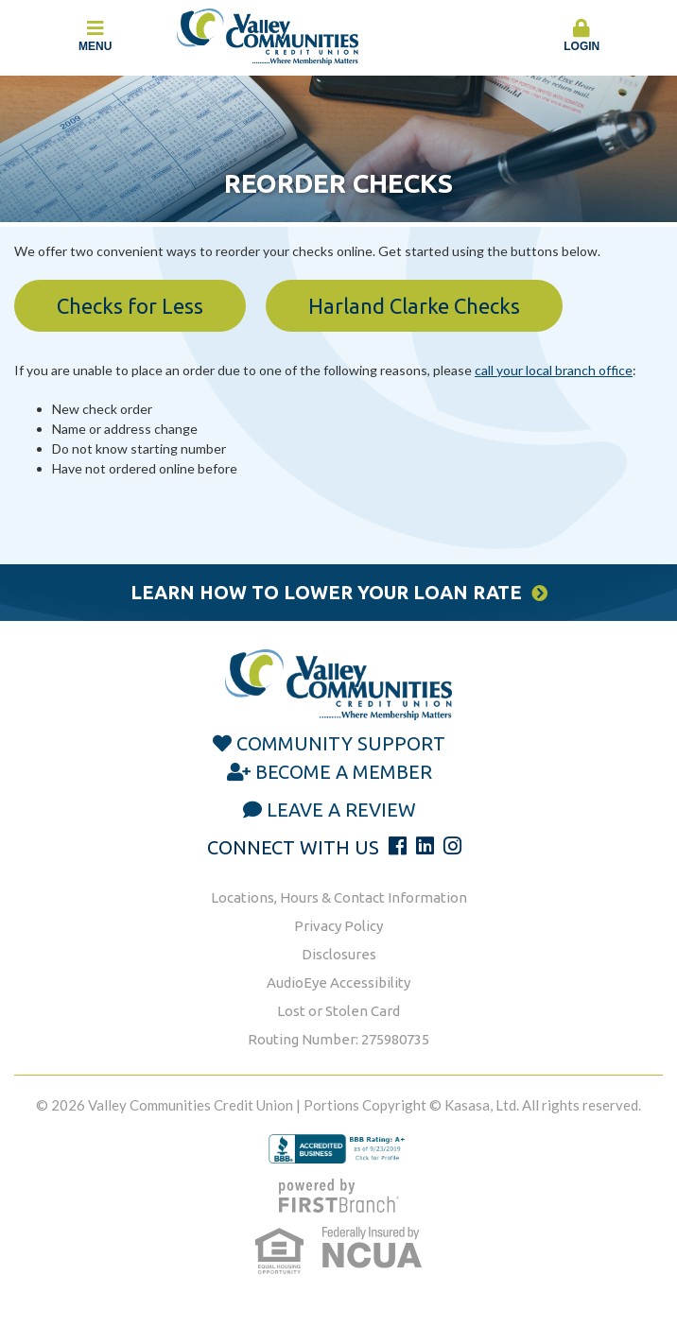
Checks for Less (130, 306)
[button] (582, 37)
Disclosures (339, 954)
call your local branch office (554, 370)
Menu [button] (95, 36)
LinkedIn (425, 846)
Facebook (398, 846)
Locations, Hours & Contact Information (339, 897)
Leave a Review (341, 809)
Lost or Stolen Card (338, 1011)
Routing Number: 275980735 (338, 1039)
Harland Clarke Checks (414, 306)
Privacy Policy (338, 926)
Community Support (340, 743)
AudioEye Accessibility (338, 982)
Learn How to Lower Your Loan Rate (326, 592)
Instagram (452, 846)
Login (582, 36)
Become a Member (343, 772)
